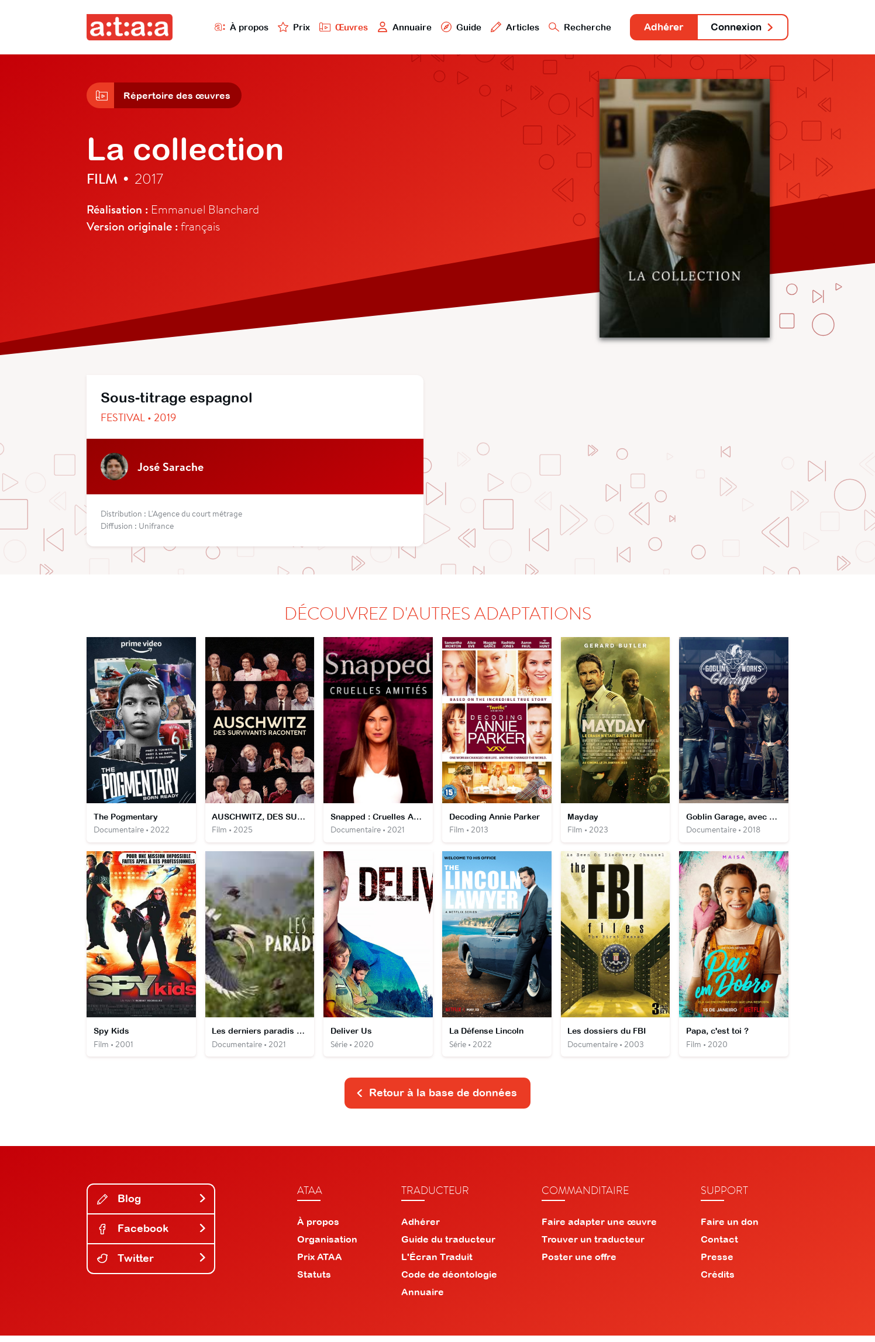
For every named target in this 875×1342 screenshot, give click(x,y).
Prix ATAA (319, 1263)
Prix (280, 27)
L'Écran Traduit (437, 1263)
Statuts (314, 1280)
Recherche (568, 27)
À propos (228, 27)
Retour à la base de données (436, 1099)
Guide (448, 27)
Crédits (718, 1280)
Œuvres (330, 27)
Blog (152, 1205)
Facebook (152, 1235)
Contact (719, 1245)
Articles (503, 27)
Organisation (327, 1245)
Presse (717, 1263)
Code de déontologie (449, 1280)
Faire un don (730, 1228)
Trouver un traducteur (593, 1245)
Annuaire (391, 27)
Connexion (740, 28)
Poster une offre (579, 1263)
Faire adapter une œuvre (599, 1228)
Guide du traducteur (448, 1245)
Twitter (152, 1264)
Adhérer (655, 28)
